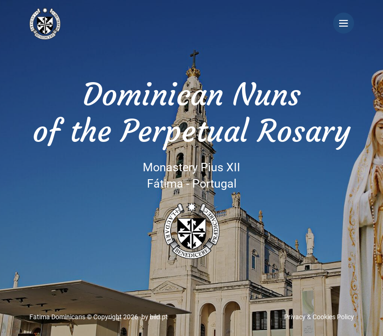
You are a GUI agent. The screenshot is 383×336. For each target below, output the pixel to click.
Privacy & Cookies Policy (319, 317)
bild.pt (159, 317)
